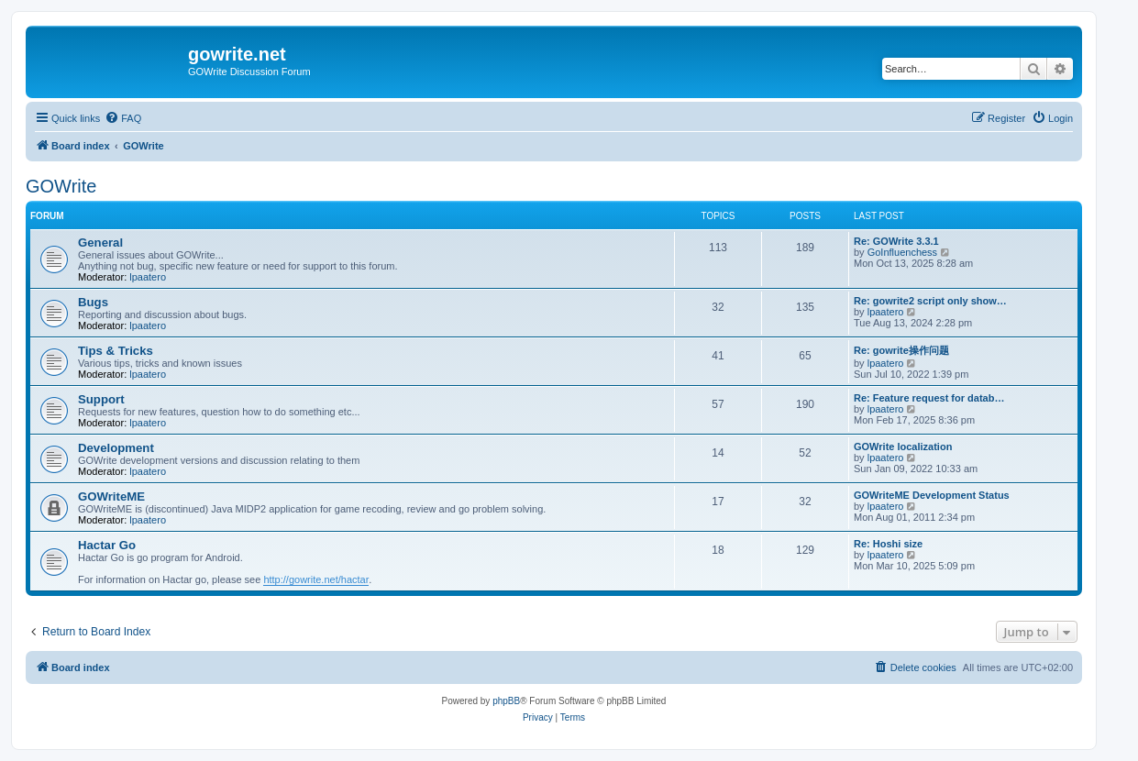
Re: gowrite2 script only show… (930, 300)
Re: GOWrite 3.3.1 (896, 241)
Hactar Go (107, 545)
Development (116, 448)
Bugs (93, 302)
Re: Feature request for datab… (929, 397)
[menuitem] (123, 118)
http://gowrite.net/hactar (316, 579)
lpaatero (147, 276)
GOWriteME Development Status (932, 495)
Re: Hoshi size (888, 543)
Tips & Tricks (115, 351)
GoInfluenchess (902, 252)
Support (101, 399)
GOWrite (61, 186)
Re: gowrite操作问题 (901, 350)
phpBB (506, 701)
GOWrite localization (903, 446)
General (100, 242)
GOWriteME (111, 496)
